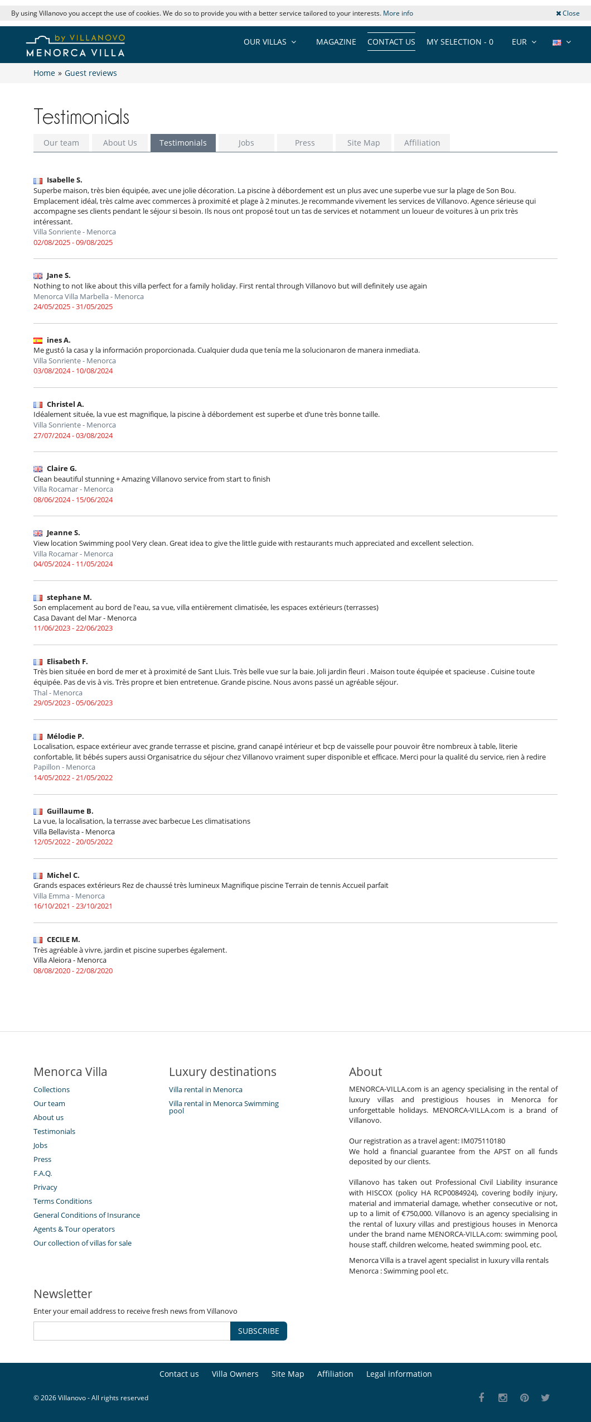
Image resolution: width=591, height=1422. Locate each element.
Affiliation (422, 142)
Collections (51, 1089)
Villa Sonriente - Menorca (74, 232)
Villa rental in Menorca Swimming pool (224, 1107)
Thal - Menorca (58, 693)
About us (48, 1117)
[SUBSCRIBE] (132, 1331)
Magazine (336, 41)
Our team (61, 142)
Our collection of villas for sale (82, 1243)
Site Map (363, 142)
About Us (120, 142)
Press (305, 142)
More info (398, 13)
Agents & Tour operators (74, 1229)
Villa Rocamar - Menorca (73, 489)
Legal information (399, 1373)
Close (568, 13)
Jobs (246, 142)
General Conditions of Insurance (86, 1215)
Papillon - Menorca (64, 767)
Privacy (45, 1187)
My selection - (460, 41)
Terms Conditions (62, 1201)
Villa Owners (235, 1373)
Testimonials (183, 142)
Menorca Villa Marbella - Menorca (88, 296)
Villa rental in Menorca (206, 1089)
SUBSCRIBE (258, 1330)
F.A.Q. (42, 1173)
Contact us (391, 41)
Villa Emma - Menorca (69, 896)
